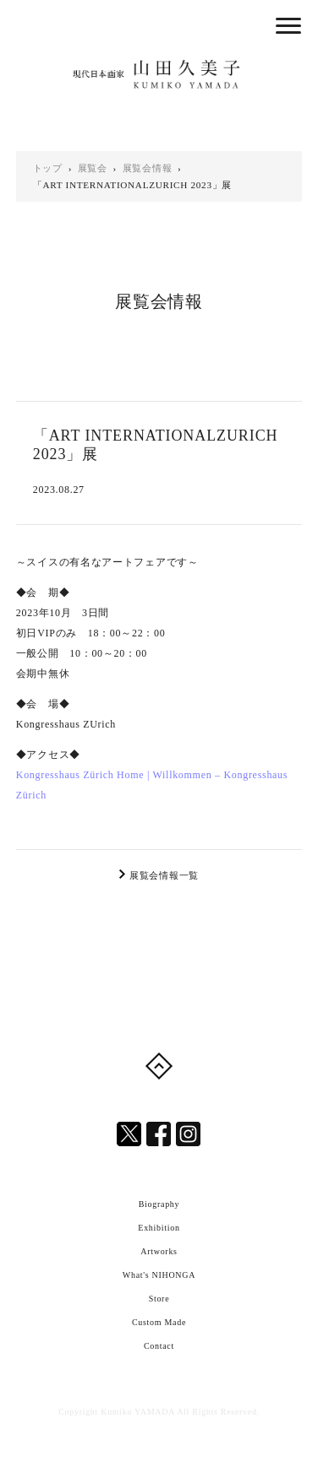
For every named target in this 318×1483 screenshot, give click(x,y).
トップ (48, 168)
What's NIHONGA (159, 1275)
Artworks (158, 1251)
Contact (159, 1345)
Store (159, 1298)
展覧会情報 (148, 168)
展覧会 (92, 168)
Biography (159, 1204)
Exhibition (158, 1227)
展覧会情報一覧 (164, 875)
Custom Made (159, 1322)
